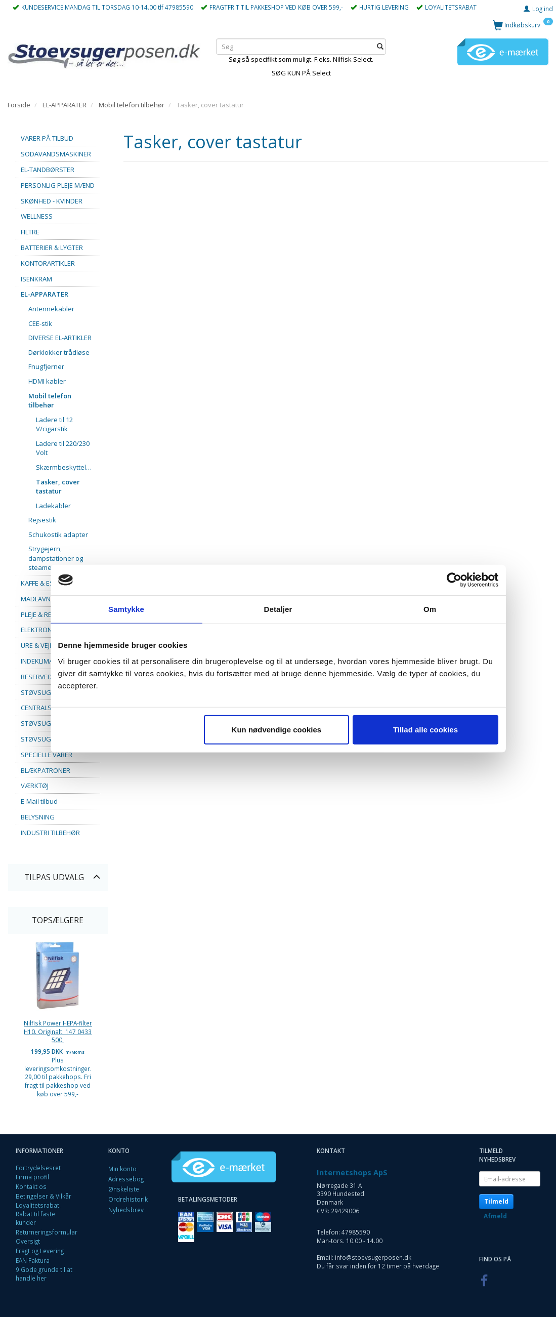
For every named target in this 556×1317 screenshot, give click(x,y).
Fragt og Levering (40, 1251)
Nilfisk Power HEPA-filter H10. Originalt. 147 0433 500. (58, 1031)
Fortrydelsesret (38, 1168)
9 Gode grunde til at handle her (44, 1273)
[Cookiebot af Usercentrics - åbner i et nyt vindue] (454, 580)
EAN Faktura (33, 1260)
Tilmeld (496, 1201)
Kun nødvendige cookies (277, 729)
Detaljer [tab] (278, 609)
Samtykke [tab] (126, 609)
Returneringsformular (46, 1232)
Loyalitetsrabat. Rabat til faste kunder (38, 1213)
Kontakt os (31, 1186)
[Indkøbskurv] (523, 24)
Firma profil (32, 1177)
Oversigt (28, 1241)
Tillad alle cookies (425, 729)
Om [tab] (429, 609)
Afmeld (495, 1216)
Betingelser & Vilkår (43, 1196)
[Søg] (380, 46)
